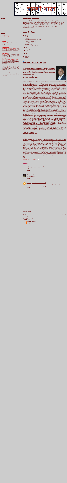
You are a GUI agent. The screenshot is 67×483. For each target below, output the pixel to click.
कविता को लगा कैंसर (5, 42)
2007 (26, 58)
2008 (26, 57)
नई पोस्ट (24, 214)
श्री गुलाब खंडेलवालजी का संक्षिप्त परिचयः (32, 45)
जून (26, 52)
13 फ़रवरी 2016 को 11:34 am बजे (39, 183)
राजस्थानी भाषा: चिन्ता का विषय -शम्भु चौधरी (33, 39)
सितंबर (27, 50)
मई (26, 53)
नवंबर (27, 47)
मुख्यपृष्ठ (44, 214)
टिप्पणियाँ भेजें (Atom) (31, 216)
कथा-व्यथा (4, 41)
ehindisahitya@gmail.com (28, 27)
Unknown (29, 183)
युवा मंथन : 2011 (5, 54)
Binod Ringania (30, 174)
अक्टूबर (27, 49)
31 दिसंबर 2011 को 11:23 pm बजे (36, 167)
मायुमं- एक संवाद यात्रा (5, 53)
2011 (26, 36)
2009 (26, 56)
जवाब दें (28, 170)
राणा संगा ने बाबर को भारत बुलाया (7, 36)
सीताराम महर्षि (4, 65)
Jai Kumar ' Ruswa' (6, 70)
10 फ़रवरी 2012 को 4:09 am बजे (41, 174)
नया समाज (29, 223)
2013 (26, 34)
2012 (26, 35)
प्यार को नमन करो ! (5, 66)
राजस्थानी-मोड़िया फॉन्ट (29, 42)
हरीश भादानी (4, 58)
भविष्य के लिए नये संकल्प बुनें (30, 41)
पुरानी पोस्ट (64, 214)
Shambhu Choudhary (31, 221)
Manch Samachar (5, 47)
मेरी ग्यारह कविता (5, 72)
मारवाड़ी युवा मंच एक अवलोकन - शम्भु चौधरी (9, 48)
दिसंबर (27, 38)
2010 (26, 55)
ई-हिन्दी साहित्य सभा (5, 35)
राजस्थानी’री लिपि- (28, 44)
